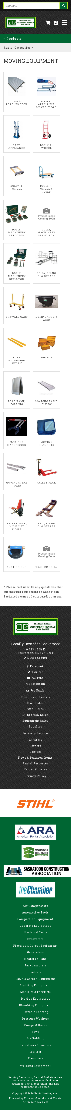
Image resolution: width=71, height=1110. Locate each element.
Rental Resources (35, 763)
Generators (35, 952)
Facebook (35, 666)
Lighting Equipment (35, 985)
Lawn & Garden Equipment (35, 979)
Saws (35, 1032)
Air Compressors (35, 906)
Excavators (35, 939)
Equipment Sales (35, 720)
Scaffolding (35, 1038)
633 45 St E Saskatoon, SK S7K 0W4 (35, 651)
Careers (35, 746)
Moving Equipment (35, 998)
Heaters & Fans (35, 959)
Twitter (35, 672)
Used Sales (35, 703)
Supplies (35, 726)
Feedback (35, 690)
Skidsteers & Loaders (35, 1045)
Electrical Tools (35, 932)
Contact (35, 752)
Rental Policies (35, 769)
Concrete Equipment (35, 925)
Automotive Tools (35, 912)
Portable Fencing (35, 1012)
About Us (35, 740)
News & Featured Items (35, 757)
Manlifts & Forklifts (35, 992)
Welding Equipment (35, 1066)
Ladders (35, 972)
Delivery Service (35, 733)
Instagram (35, 683)
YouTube (35, 678)
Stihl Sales (35, 709)
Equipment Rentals (35, 697)
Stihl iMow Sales (35, 715)
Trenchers (35, 1058)
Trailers (35, 1051)
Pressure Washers (35, 1018)
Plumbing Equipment (35, 1005)
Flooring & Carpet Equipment (35, 945)
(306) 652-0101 (35, 657)
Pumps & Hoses (35, 1025)
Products (13, 39)
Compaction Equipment (35, 919)
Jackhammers (35, 965)
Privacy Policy (35, 776)
